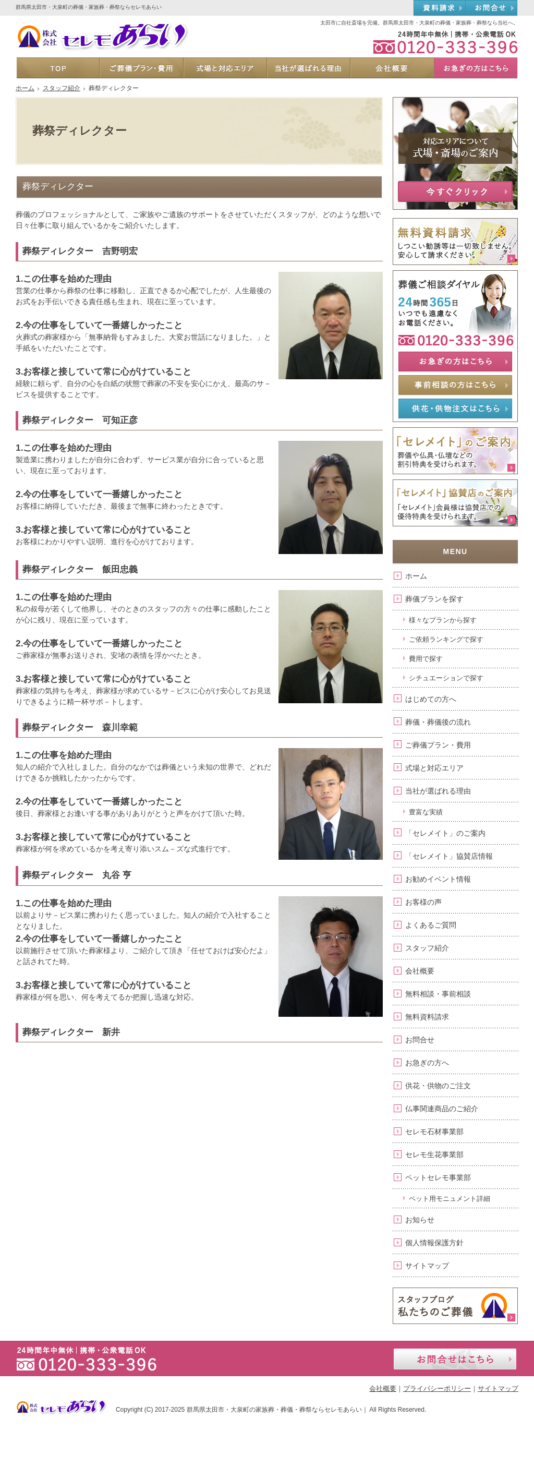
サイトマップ (427, 1265)
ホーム (416, 576)
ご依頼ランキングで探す (446, 639)
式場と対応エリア (434, 768)
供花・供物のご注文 (438, 1085)
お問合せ (419, 1040)
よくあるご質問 (430, 925)
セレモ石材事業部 (434, 1131)
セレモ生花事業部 (434, 1154)
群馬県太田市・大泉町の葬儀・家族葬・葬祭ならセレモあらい (89, 7)
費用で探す (426, 659)
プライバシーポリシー (437, 1388)
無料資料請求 (427, 1017)
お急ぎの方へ (427, 1063)
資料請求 (439, 8)
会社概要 (419, 971)
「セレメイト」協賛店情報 (449, 856)
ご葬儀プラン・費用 (438, 745)
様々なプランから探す (443, 620)
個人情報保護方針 (434, 1242)
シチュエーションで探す (446, 678)
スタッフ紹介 (427, 948)
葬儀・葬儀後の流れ (438, 722)
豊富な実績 (426, 812)
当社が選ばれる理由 (438, 791)
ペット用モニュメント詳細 (449, 1199)
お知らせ (419, 1220)
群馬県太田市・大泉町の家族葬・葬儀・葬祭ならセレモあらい (274, 1409)
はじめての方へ (430, 699)
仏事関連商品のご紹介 (441, 1108)
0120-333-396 (440, 41)
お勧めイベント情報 (438, 879)
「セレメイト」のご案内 (445, 833)
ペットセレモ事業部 (438, 1177)
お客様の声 (423, 902)
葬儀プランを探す (434, 599)
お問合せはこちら (455, 1359)
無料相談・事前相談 (438, 994)
